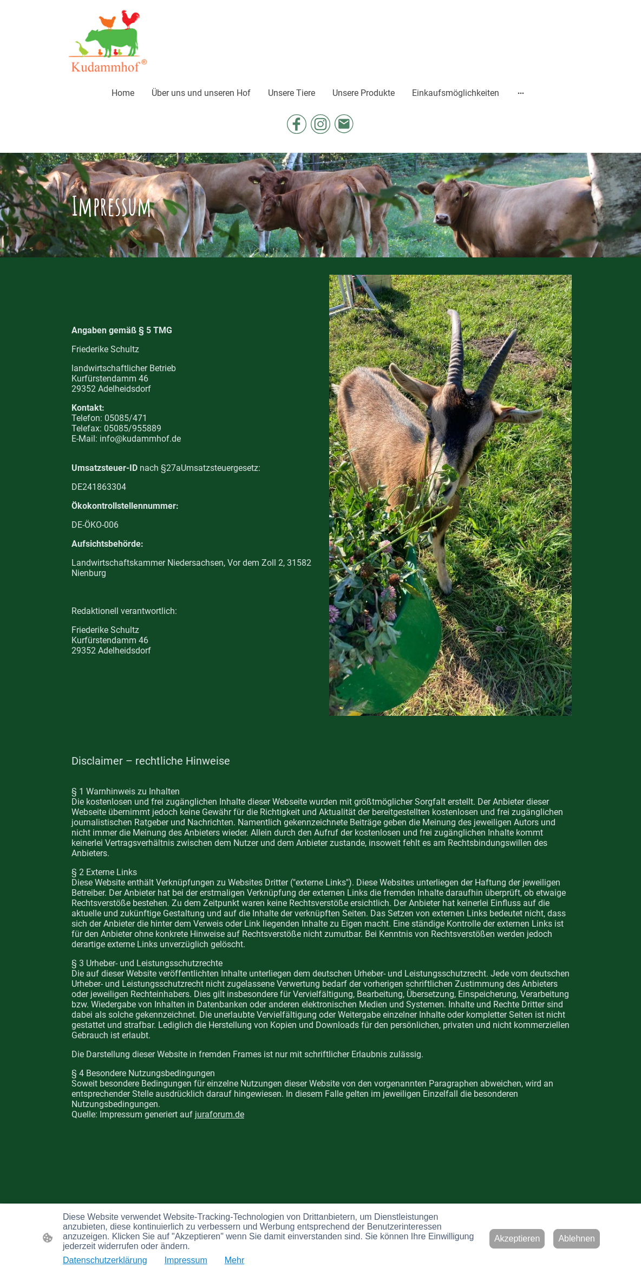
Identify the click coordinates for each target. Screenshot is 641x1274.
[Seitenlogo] (107, 40)
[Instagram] (320, 124)
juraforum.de (219, 1114)
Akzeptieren (517, 1238)
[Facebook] (296, 124)
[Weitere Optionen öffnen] (521, 92)
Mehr (234, 1260)
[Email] (344, 124)
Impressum (186, 1260)
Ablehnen (576, 1238)
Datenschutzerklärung (105, 1260)
